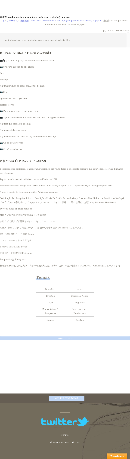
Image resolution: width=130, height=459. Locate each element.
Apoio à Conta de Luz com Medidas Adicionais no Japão (29, 191)
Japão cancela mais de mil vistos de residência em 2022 (28, 179)
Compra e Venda (79, 295)
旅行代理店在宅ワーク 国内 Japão (17, 234)
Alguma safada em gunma (13, 130)
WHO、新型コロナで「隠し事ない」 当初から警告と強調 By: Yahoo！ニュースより (42, 227)
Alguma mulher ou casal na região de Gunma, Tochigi (28, 136)
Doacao (50, 319)
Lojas (50, 302)
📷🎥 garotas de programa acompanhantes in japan (27, 60)
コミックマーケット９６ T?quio (16, 240)
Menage (4, 79)
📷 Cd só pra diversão (11, 142)
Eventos (50, 295)
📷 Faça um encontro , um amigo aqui (19, 111)
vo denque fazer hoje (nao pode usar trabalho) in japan (72, 20)
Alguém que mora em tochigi (15, 123)
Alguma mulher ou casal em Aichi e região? (22, 85)
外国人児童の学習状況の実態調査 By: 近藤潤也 (23, 215)
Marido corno (7, 104)
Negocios (79, 302)
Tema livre (50, 289)
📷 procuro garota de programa (17, 66)
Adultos (80, 319)
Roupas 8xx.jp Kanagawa (12, 259)
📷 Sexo (4, 92)
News (80, 289)
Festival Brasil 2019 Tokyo (14, 246)
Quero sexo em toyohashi (13, 98)
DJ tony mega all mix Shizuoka (16, 208)
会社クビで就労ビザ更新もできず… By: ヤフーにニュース (28, 221)
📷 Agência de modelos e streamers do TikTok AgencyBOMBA (33, 117)
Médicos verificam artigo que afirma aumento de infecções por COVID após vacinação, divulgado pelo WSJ (56, 185)
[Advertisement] (65, 364)
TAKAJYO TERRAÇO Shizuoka (16, 253)
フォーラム (12, 20)
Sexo (2, 73)
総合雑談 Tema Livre (30, 20)
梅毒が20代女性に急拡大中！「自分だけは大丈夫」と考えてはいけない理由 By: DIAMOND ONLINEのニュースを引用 (60, 265)
